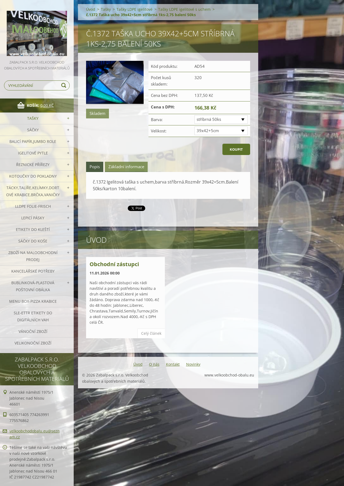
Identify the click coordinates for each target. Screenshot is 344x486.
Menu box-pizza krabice (33, 301)
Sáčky (33, 129)
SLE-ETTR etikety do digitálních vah (33, 316)
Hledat (64, 85)
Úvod (90, 9)
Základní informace (126, 166)
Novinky (193, 364)
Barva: (157, 119)
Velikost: (158, 130)
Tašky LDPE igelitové (134, 9)
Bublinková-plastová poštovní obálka (32, 286)
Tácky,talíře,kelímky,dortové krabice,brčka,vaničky (33, 191)
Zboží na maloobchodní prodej (33, 256)
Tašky (32, 118)
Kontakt (173, 364)
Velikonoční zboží (33, 343)
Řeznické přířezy (32, 164)
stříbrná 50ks (209, 119)
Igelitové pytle (33, 153)
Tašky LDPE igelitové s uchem (184, 9)
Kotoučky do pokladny (33, 176)
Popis (95, 166)
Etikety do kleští (33, 229)
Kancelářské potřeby (33, 271)
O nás (154, 364)
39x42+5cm (208, 130)
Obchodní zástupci (114, 264)
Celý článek (151, 333)
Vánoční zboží (33, 331)
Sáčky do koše (32, 241)
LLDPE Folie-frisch (33, 206)
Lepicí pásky (32, 217)
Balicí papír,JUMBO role (32, 141)
